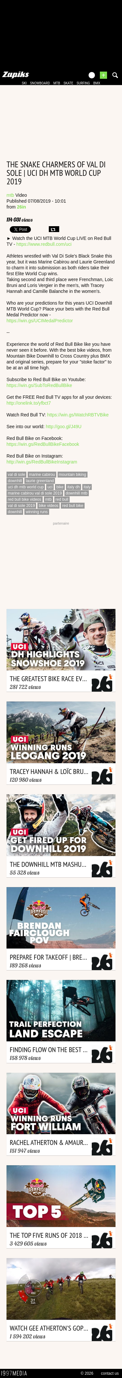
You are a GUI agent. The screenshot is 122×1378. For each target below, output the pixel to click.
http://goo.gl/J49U (64, 426)
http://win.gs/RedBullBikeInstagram (42, 461)
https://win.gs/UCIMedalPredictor (40, 320)
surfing (83, 83)
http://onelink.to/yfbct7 (29, 403)
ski (24, 83)
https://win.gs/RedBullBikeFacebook (43, 444)
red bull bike (72, 505)
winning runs (36, 512)
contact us (110, 1373)
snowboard (40, 83)
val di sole (16, 474)
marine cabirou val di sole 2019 (35, 493)
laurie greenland (40, 481)
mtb (56, 83)
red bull (62, 499)
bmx (96, 83)
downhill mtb (77, 493)
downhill (15, 481)
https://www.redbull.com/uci (44, 244)
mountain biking (72, 474)
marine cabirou (42, 474)
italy (87, 487)
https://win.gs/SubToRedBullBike (39, 385)
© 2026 (87, 1373)
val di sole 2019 (21, 505)
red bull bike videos (24, 499)
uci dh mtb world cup (26, 487)
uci (49, 487)
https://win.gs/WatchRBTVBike (78, 414)
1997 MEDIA (16, 1373)
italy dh (73, 487)
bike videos (48, 505)
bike (59, 487)
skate (68, 83)
